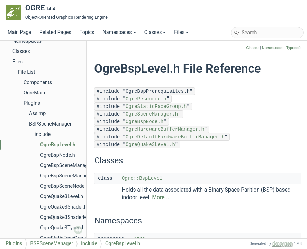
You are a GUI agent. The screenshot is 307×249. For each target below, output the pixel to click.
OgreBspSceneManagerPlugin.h (75, 176)
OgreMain (34, 93)
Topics (87, 32)
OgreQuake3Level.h (61, 197)
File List (26, 72)
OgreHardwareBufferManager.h (165, 129)
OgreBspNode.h (57, 155)
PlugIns (32, 103)
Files (181, 32)
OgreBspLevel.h (57, 145)
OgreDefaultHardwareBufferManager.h (175, 137)
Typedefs (293, 48)
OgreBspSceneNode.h (64, 186)
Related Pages (55, 32)
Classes (155, 32)
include (43, 134)
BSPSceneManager (50, 124)
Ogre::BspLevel (142, 178)
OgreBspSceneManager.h (68, 165)
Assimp (37, 114)
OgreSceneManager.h (152, 114)
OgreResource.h (146, 99)
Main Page (19, 32)
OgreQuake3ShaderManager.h (73, 217)
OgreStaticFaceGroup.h (65, 238)
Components (38, 82)
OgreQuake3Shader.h (63, 207)
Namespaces (119, 32)
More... (160, 197)
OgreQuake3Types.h (62, 228)
